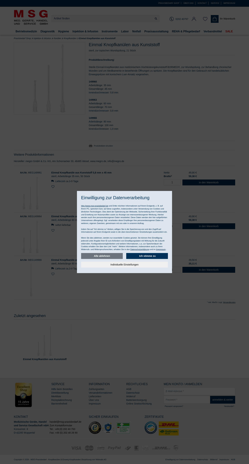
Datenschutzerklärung (139, 249)
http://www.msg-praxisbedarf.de (94, 206)
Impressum (160, 249)
